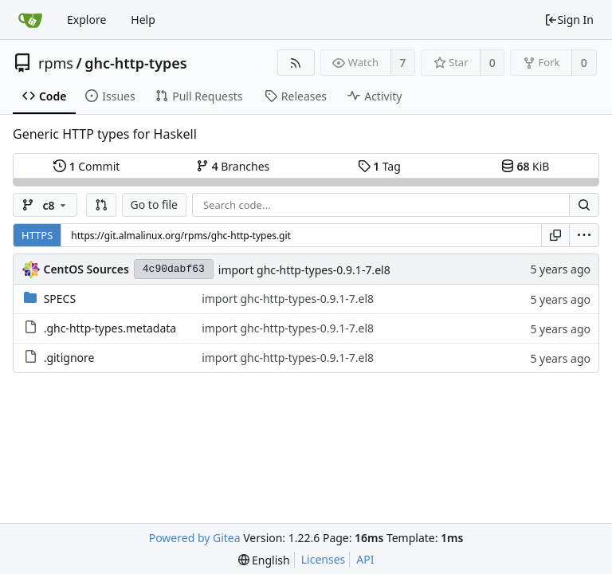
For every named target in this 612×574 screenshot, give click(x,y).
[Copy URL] (555, 235)
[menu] (584, 235)
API (365, 559)
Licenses (323, 559)
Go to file (154, 204)
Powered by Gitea (195, 537)
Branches (232, 166)
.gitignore (69, 357)
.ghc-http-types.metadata (110, 328)
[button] (101, 205)
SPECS (60, 298)
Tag (379, 166)
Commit (86, 166)
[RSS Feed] (296, 62)
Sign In (569, 19)
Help (143, 19)
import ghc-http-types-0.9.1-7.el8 (304, 269)
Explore (86, 19)
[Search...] (584, 205)
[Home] (30, 20)
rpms (55, 63)
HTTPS (37, 235)
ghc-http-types (135, 63)
